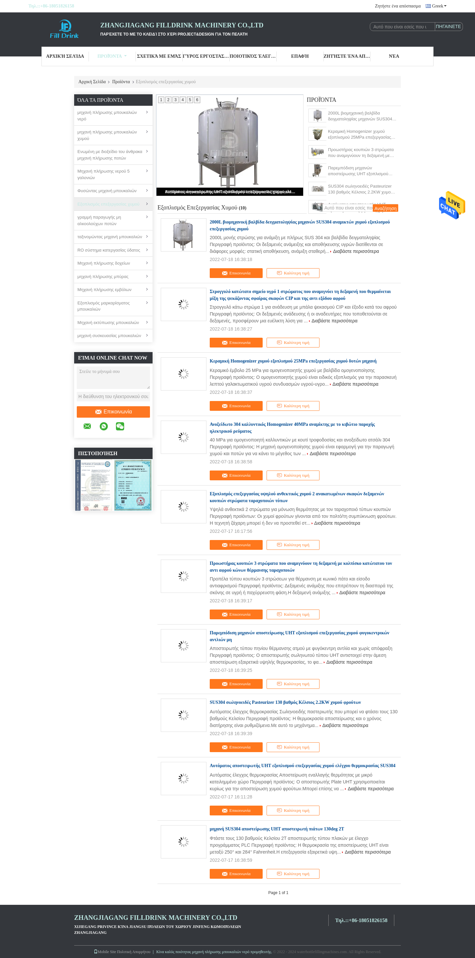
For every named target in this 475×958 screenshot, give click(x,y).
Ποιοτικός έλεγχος (253, 56)
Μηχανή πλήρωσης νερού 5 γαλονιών (103, 174)
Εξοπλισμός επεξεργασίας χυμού (108, 204)
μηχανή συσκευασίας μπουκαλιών (109, 335)
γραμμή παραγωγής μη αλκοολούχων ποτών (99, 220)
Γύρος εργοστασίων (206, 56)
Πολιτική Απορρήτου (133, 952)
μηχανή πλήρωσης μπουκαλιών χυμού (107, 135)
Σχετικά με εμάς (159, 56)
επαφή (300, 56)
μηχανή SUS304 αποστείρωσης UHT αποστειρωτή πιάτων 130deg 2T (277, 829)
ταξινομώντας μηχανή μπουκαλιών (109, 236)
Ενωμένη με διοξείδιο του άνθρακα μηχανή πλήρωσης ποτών (109, 155)
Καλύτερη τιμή (293, 273)
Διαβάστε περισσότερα (356, 251)
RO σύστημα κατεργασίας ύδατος (108, 250)
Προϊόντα (112, 56)
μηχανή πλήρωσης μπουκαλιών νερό (107, 115)
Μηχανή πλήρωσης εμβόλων (104, 289)
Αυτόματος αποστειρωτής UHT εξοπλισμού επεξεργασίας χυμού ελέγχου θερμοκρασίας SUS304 (230, 192)
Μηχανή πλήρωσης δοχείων (103, 263)
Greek (439, 6)
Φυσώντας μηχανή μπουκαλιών (107, 190)
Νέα (394, 56)
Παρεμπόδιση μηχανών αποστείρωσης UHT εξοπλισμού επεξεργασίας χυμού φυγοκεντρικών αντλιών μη (362, 171)
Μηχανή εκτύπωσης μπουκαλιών (108, 322)
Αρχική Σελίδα (65, 56)
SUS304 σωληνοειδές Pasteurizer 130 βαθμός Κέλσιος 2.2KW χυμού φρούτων (360, 189)
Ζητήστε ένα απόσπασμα (398, 6)
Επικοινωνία (113, 412)
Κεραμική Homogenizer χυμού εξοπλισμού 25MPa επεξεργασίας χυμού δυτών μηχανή (359, 134)
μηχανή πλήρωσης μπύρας (102, 276)
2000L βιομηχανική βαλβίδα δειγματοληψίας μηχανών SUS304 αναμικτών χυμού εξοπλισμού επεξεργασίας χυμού (360, 116)
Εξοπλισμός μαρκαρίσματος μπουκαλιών (103, 306)
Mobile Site (105, 952)
